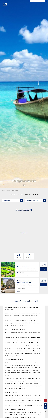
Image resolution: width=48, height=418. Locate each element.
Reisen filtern (24, 233)
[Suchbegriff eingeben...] (37, 1)
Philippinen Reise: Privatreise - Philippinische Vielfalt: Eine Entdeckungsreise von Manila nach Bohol (26, 281)
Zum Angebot (44, 269)
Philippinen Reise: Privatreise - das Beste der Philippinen (26, 265)
